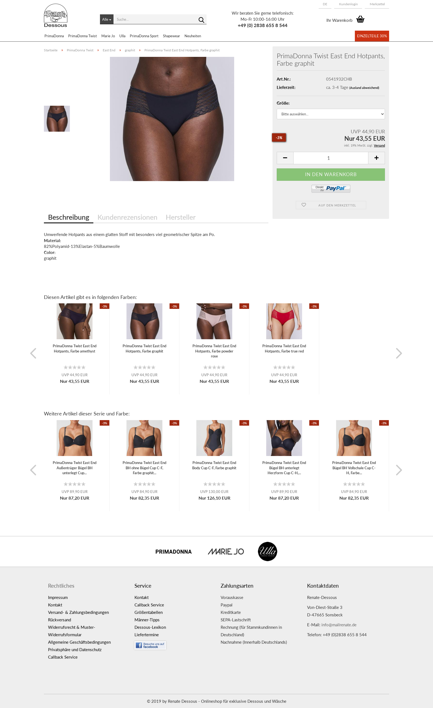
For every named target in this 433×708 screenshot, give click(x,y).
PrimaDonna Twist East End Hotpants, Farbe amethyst (74, 348)
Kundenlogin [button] (348, 4)
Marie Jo (108, 36)
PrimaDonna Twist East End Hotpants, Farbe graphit (144, 348)
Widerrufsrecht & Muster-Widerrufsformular (71, 631)
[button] (325, 4)
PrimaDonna (54, 36)
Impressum (58, 597)
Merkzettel (377, 4)
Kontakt (55, 604)
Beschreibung (68, 217)
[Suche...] (106, 19)
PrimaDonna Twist (82, 36)
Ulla (122, 36)
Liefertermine (146, 634)
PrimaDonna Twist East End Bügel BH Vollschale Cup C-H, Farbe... (354, 467)
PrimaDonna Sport (144, 36)
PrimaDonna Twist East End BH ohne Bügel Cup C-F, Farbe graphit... (144, 467)
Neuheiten (192, 36)
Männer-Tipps (147, 619)
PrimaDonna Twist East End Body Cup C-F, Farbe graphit (214, 465)
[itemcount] (330, 158)
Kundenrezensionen (127, 217)
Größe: (283, 102)
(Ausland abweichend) (364, 87)
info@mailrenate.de (339, 624)
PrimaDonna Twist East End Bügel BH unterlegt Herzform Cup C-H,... (284, 467)
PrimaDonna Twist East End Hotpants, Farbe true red (284, 348)
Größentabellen (148, 612)
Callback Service (63, 656)
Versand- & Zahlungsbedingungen (78, 612)
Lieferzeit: (286, 87)
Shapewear (171, 36)
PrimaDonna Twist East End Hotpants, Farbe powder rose (214, 351)
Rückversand (59, 619)
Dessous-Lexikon (150, 627)
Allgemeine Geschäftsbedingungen (79, 642)
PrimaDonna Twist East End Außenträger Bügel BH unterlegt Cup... (74, 467)
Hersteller (181, 217)
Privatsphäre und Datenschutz (75, 649)
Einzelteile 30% (372, 36)
